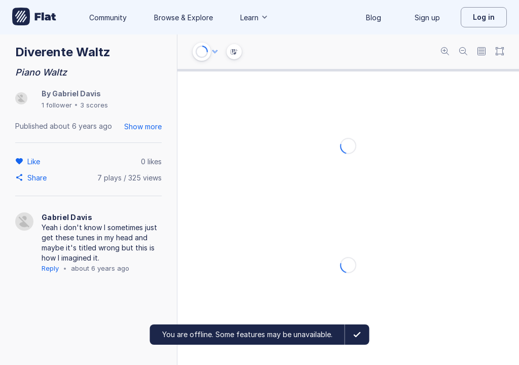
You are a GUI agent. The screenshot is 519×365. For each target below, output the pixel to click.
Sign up (427, 17)
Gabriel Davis (76, 93)
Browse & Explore (183, 17)
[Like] (35, 161)
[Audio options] (215, 52)
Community (108, 17)
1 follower (57, 105)
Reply (50, 268)
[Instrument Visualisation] (234, 51)
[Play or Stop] (202, 52)
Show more (143, 126)
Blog (373, 17)
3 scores (94, 105)
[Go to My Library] (34, 17)
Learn (254, 17)
